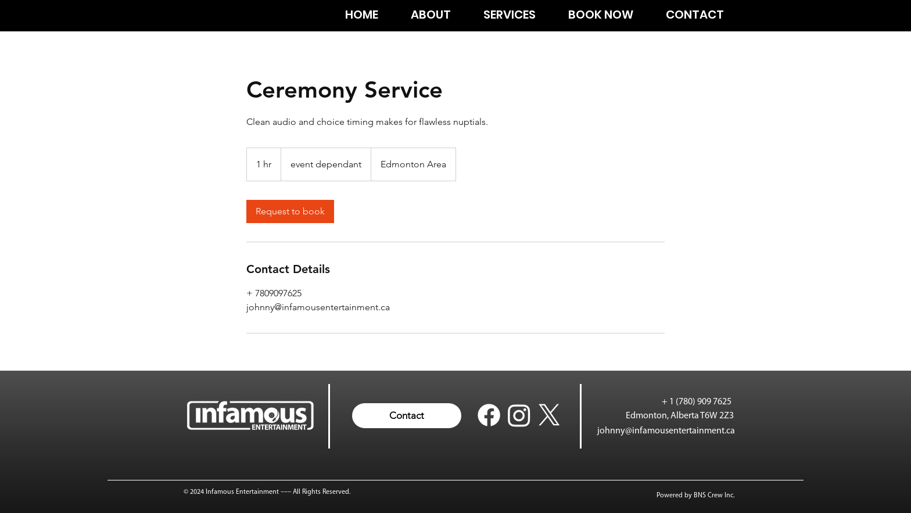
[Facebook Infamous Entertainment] (489, 415)
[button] (406, 415)
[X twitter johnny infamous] (549, 415)
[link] (290, 211)
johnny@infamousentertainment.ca (666, 431)
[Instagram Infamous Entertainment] (519, 415)
